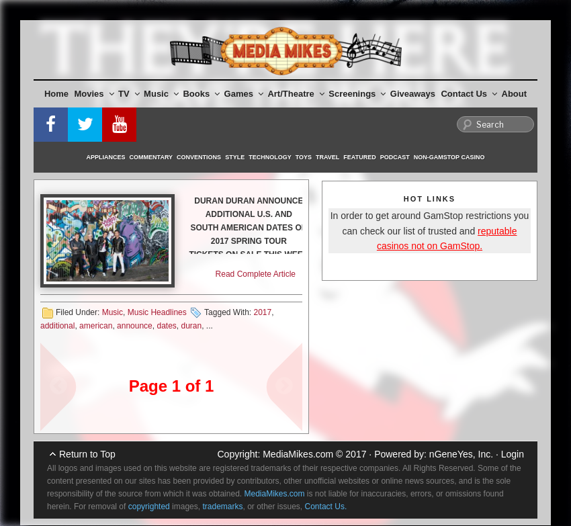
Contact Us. (326, 506)
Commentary (151, 157)
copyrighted (149, 506)
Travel (327, 157)
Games (243, 94)
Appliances (106, 157)
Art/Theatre (295, 94)
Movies (94, 94)
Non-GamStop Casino (449, 157)
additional (57, 326)
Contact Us (469, 94)
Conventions (199, 157)
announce (134, 326)
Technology (270, 157)
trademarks (222, 506)
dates (166, 326)
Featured (359, 157)
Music (161, 94)
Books (201, 94)
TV (129, 94)
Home (56, 94)
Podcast (395, 157)
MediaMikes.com (298, 454)
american (95, 326)
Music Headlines (157, 312)
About (514, 94)
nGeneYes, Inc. (461, 454)
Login (512, 454)
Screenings (357, 94)
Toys (304, 157)
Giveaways (412, 94)
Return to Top (87, 454)
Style (235, 157)
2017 (262, 312)
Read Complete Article (256, 274)
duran (191, 326)
